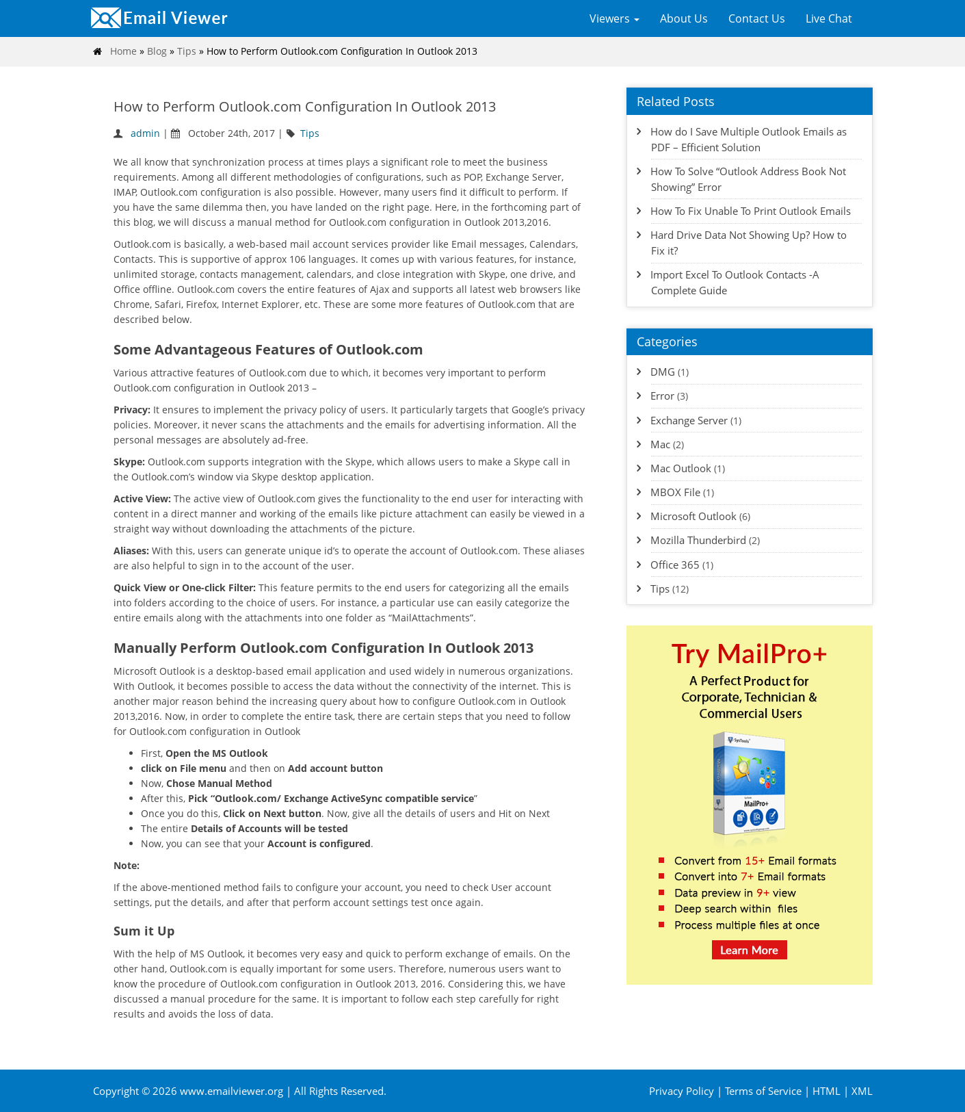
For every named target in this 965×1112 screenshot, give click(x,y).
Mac (660, 444)
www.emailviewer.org (233, 1091)
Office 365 (675, 564)
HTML (826, 1091)
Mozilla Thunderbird (698, 540)
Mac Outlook (680, 468)
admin (145, 133)
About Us (684, 18)
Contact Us (756, 18)
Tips (186, 50)
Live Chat (829, 18)
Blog (157, 50)
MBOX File (675, 492)
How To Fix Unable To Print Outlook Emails (750, 211)
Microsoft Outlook (693, 516)
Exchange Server (689, 420)
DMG (662, 371)
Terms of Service (763, 1091)
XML (862, 1091)
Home (123, 50)
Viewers (614, 18)
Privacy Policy (681, 1091)
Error (662, 395)
